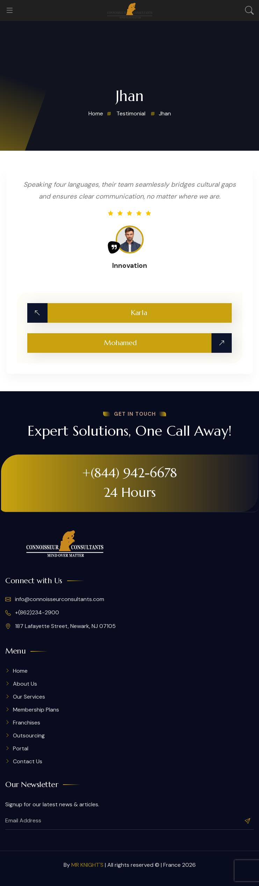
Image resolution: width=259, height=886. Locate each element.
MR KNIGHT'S (87, 865)
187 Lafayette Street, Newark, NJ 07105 (60, 626)
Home (20, 670)
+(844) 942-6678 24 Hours (129, 482)
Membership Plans (36, 709)
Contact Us (27, 761)
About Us (25, 683)
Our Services (29, 696)
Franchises (26, 722)
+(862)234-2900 (32, 612)
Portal (20, 748)
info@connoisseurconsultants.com (54, 599)
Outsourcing (29, 735)
